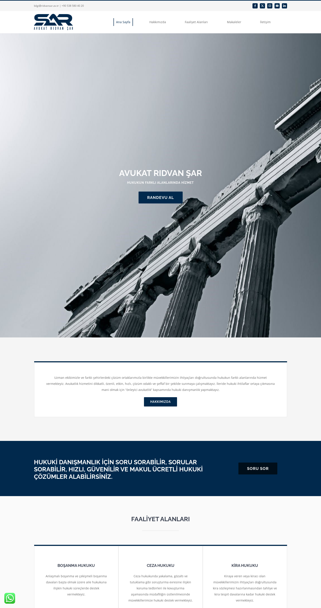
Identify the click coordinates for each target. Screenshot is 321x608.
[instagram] (269, 5)
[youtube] (277, 5)
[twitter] (262, 5)
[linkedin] (284, 5)
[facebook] (255, 5)
